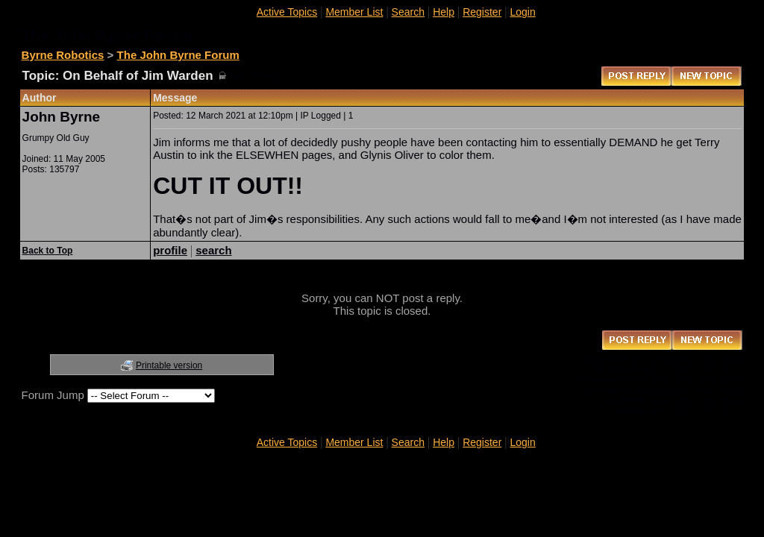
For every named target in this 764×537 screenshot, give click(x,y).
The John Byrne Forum (178, 54)
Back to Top (47, 250)
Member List (354, 12)
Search (408, 12)
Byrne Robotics (63, 54)
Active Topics (287, 12)
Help (443, 12)
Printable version (169, 365)
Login (523, 12)
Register (482, 12)
